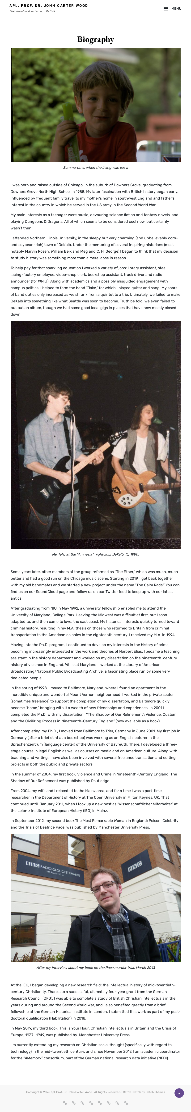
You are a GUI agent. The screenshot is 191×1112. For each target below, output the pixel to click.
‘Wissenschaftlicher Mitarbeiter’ (145, 804)
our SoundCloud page (48, 591)
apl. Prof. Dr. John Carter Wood (48, 6)
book (154, 721)
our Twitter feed (113, 591)
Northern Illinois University (53, 238)
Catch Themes (155, 1092)
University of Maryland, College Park (42, 615)
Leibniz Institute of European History (49, 810)
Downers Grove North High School (41, 191)
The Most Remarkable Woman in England (111, 820)
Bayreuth (119, 744)
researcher (20, 797)
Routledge (100, 781)
